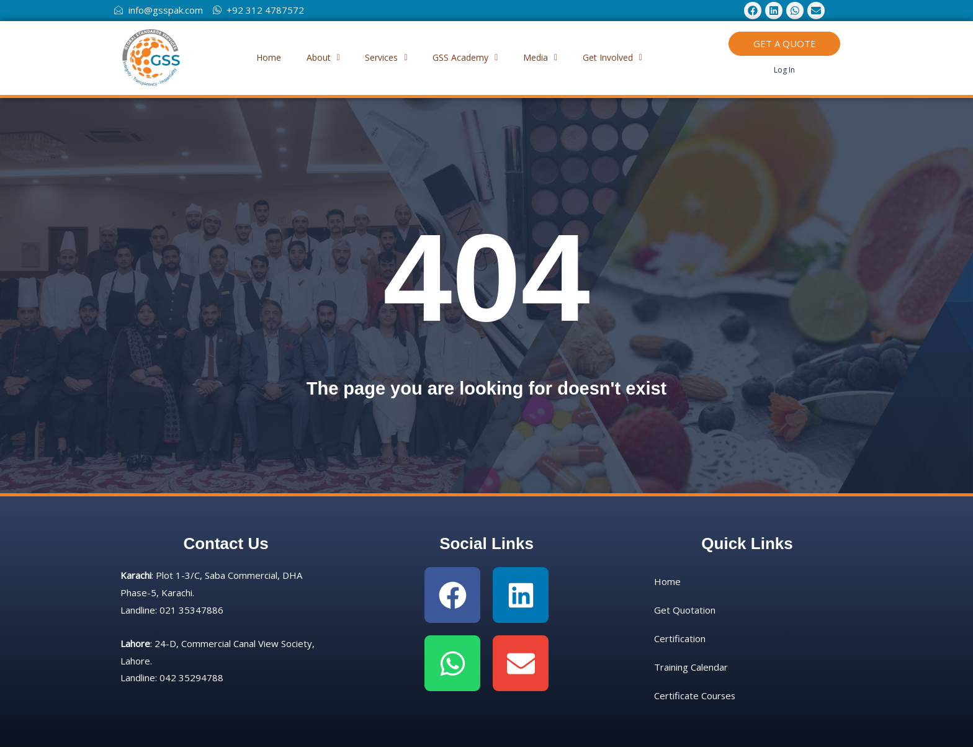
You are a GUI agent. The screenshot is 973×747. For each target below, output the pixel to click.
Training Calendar (691, 667)
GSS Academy (468, 57)
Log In (784, 70)
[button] (314, 58)
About (314, 57)
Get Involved (627, 57)
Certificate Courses (695, 695)
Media (549, 57)
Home (254, 57)
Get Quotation (684, 610)
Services (383, 57)
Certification (680, 638)
